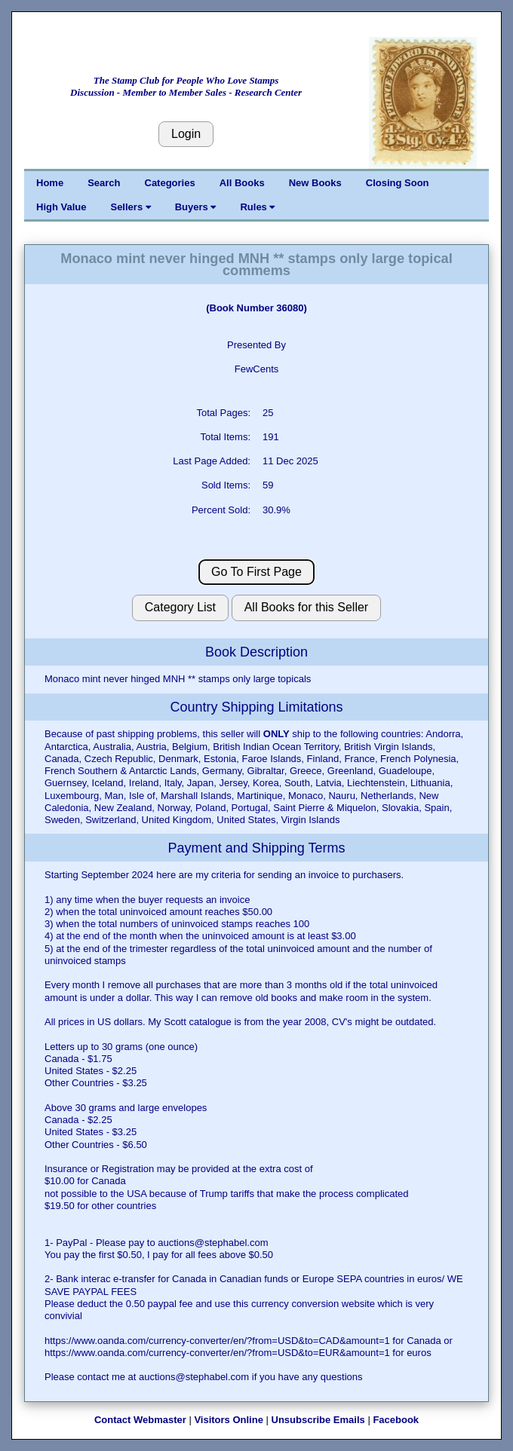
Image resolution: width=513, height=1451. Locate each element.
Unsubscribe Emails (318, 1419)
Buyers (196, 207)
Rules (257, 207)
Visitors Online (228, 1419)
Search (104, 182)
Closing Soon (397, 182)
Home (49, 182)
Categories (170, 182)
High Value (61, 207)
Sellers (130, 207)
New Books (315, 182)
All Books (242, 182)
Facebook (396, 1419)
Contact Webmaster (140, 1419)
